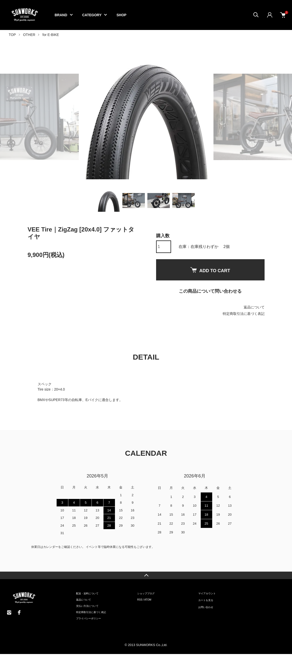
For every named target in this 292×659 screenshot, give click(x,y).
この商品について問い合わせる (210, 291)
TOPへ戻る (146, 575)
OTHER (29, 35)
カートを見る (205, 600)
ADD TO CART (210, 270)
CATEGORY (92, 15)
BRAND (61, 15)
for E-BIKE (50, 35)
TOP (12, 35)
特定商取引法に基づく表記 (244, 314)
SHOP (121, 15)
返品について (254, 307)
